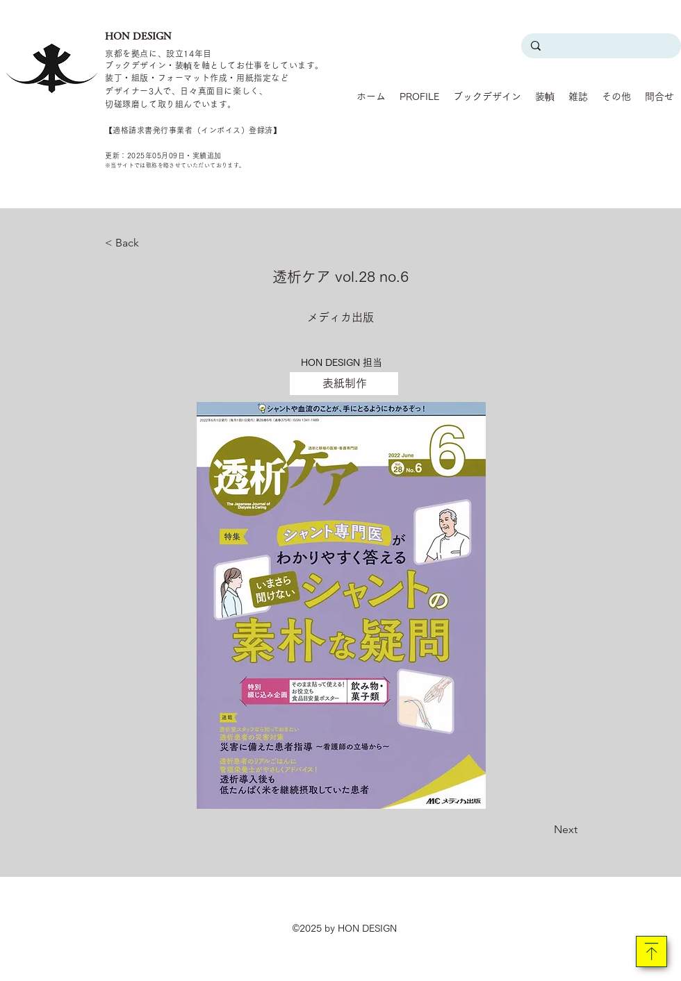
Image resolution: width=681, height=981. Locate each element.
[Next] (542, 830)
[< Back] (151, 243)
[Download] (651, 951)
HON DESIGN (138, 36)
